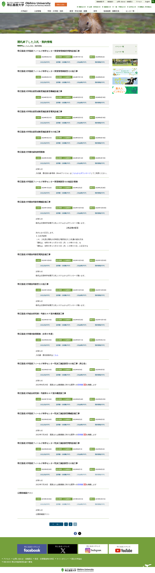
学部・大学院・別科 (55, 11)
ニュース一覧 (119, 52)
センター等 (130, 11)
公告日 (38, 57)
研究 (95, 11)
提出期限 (64, 57)
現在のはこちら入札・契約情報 (29, 46)
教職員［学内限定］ (145, 7)
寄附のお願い (61, 5)
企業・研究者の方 (95, 7)
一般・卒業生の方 (120, 7)
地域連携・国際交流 (111, 11)
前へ (58, 524)
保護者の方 (107, 7)
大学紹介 (24, 11)
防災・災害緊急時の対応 (44, 559)
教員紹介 (110, 2)
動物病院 (99, 2)
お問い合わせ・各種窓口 (125, 2)
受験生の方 (82, 7)
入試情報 (37, 11)
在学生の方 (132, 7)
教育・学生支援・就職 (78, 11)
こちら (55, 355)
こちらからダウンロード (81, 173)
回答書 (80, 384)
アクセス (139, 2)
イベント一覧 (119, 46)
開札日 (92, 57)
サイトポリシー (63, 559)
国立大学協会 (76, 559)
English (147, 2)
